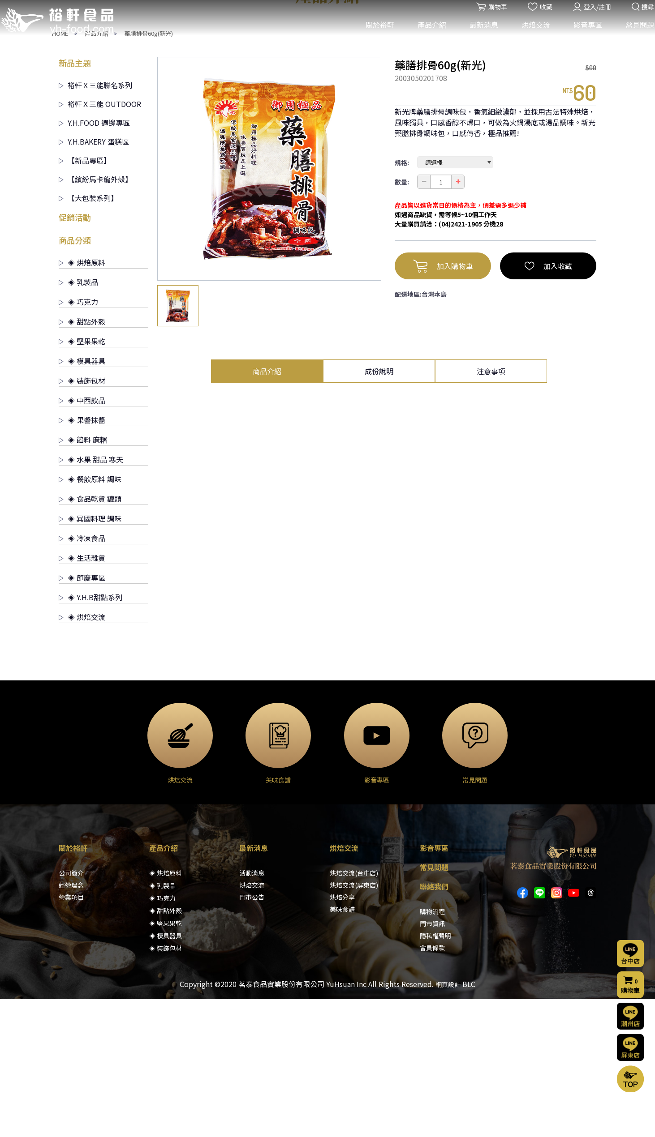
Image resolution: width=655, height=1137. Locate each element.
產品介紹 (426, 35)
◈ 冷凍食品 (82, 676)
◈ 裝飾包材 (82, 518)
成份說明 (379, 509)
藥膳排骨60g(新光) (149, 171)
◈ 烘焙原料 (82, 400)
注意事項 (491, 509)
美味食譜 (342, 1047)
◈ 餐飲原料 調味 (90, 616)
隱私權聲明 (435, 1073)
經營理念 (71, 1022)
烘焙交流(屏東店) (354, 1022)
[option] (269, 306)
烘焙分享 (342, 1034)
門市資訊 (432, 1061)
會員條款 (432, 1085)
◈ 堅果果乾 (82, 479)
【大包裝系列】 (88, 335)
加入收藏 (548, 403)
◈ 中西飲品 (82, 538)
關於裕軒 (374, 35)
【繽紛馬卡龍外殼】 (95, 317)
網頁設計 (448, 1122)
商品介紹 (267, 509)
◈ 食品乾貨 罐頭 (90, 636)
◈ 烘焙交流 (82, 754)
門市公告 (251, 1034)
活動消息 (251, 1010)
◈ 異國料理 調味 (90, 656)
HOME (60, 171)
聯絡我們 (434, 1024)
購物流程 (432, 1049)
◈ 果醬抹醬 (82, 557)
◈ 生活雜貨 (82, 695)
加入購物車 (443, 403)
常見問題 (634, 35)
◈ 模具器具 (82, 498)
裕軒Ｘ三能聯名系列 (95, 223)
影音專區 (582, 35)
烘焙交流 (530, 35)
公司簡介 (71, 1010)
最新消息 (478, 35)
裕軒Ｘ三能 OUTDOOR (100, 241)
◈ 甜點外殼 (82, 459)
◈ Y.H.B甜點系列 (90, 735)
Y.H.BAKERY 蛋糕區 (94, 279)
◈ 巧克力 (78, 439)
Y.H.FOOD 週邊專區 (94, 260)
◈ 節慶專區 (82, 715)
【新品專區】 (85, 298)
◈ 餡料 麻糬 (83, 577)
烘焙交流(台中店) (354, 1010)
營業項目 (71, 1034)
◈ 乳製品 (78, 420)
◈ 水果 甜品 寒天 (91, 597)
